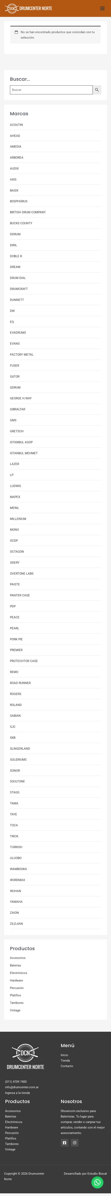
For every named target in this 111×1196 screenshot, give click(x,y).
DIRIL (13, 248)
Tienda (65, 1063)
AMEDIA (15, 149)
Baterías (15, 968)
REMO (14, 675)
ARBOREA (16, 160)
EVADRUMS (18, 335)
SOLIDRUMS (18, 762)
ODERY (14, 565)
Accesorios (18, 961)
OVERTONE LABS (21, 576)
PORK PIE (16, 642)
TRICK (14, 839)
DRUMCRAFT (19, 292)
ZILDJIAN (16, 926)
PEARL (14, 631)
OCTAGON (17, 554)
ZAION (14, 915)
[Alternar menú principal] (102, 9)
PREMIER (16, 653)
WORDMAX (17, 882)
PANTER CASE (20, 598)
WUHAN (15, 893)
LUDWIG (15, 489)
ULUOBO (16, 861)
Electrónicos (18, 976)
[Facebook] (64, 1145)
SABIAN (15, 718)
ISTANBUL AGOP (21, 445)
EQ (12, 324)
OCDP (14, 543)
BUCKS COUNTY (21, 226)
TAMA (14, 806)
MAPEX (15, 499)
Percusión (17, 990)
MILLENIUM (18, 521)
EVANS (15, 346)
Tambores (17, 1006)
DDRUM (15, 237)
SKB (12, 740)
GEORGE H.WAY (21, 401)
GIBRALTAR (17, 412)
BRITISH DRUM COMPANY (28, 215)
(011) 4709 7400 (16, 1084)
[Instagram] (75, 1145)
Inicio (64, 1058)
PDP (13, 609)
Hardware (16, 983)
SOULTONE (17, 784)
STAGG (14, 795)
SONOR (15, 773)
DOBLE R (16, 259)
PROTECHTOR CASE (24, 664)
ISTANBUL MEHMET (24, 456)
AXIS (13, 182)
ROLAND (16, 707)
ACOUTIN (16, 127)
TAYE (13, 817)
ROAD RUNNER (20, 685)
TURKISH (16, 850)
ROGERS (15, 696)
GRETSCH (17, 434)
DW (12, 313)
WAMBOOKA (18, 872)
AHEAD (15, 138)
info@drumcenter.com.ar (22, 1090)
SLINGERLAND (20, 751)
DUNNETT (17, 303)
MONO (14, 532)
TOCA (14, 828)
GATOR (14, 379)
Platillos (15, 998)
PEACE (14, 620)
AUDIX (14, 171)
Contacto (67, 1069)
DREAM (15, 270)
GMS (13, 423)
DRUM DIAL (18, 281)
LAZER (14, 467)
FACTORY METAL (21, 357)
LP (11, 478)
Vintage (15, 1013)
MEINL (14, 510)
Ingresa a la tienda (17, 1095)
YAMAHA (16, 904)
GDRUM (15, 390)
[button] (97, 1182)
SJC (12, 729)
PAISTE (15, 587)
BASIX (14, 193)
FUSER (14, 368)
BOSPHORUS (18, 204)
